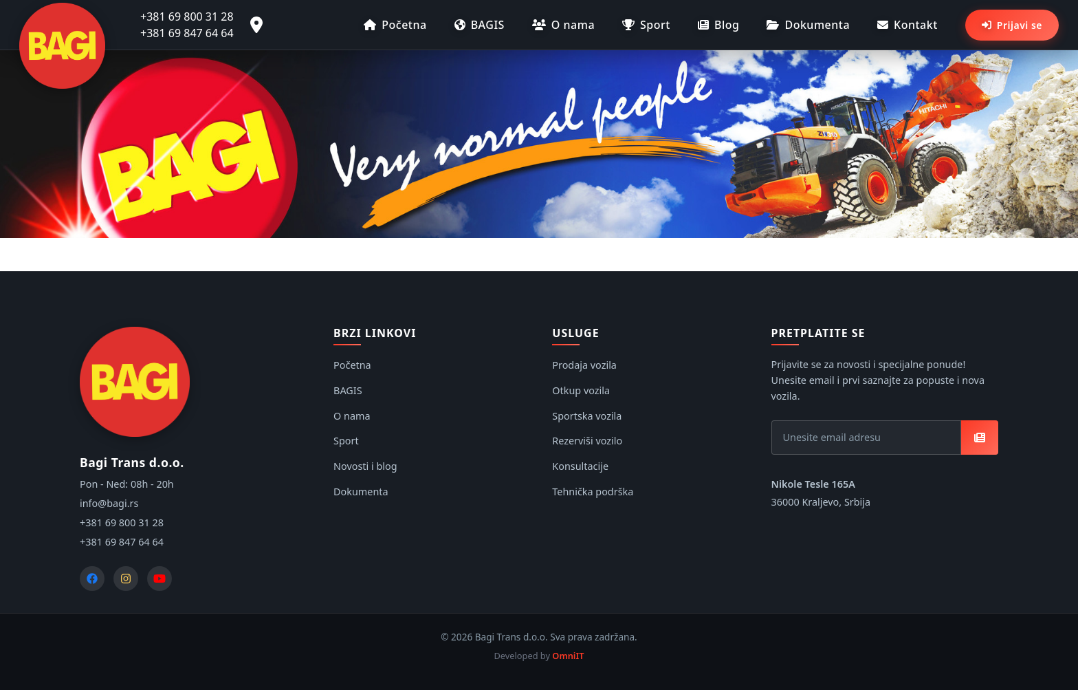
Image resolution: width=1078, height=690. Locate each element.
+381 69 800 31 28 (187, 16)
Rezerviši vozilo (587, 440)
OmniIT (568, 655)
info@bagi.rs (109, 503)
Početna (395, 24)
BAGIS (479, 24)
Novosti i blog (365, 466)
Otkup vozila (581, 390)
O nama (563, 24)
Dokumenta (808, 24)
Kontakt (907, 24)
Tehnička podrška (592, 491)
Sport (646, 24)
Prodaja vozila (584, 364)
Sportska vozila (587, 415)
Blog (718, 24)
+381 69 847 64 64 (187, 33)
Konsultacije (580, 466)
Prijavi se (1012, 25)
